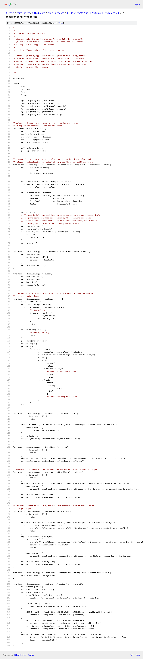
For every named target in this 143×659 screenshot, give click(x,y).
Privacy (23, 655)
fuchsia (10, 12)
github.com (38, 12)
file (61, 23)
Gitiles (16, 655)
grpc (50, 12)
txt (131, 655)
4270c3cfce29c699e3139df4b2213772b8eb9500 (92, 12)
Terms (31, 655)
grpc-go (59, 12)
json (138, 655)
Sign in (137, 4)
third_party (23, 12)
